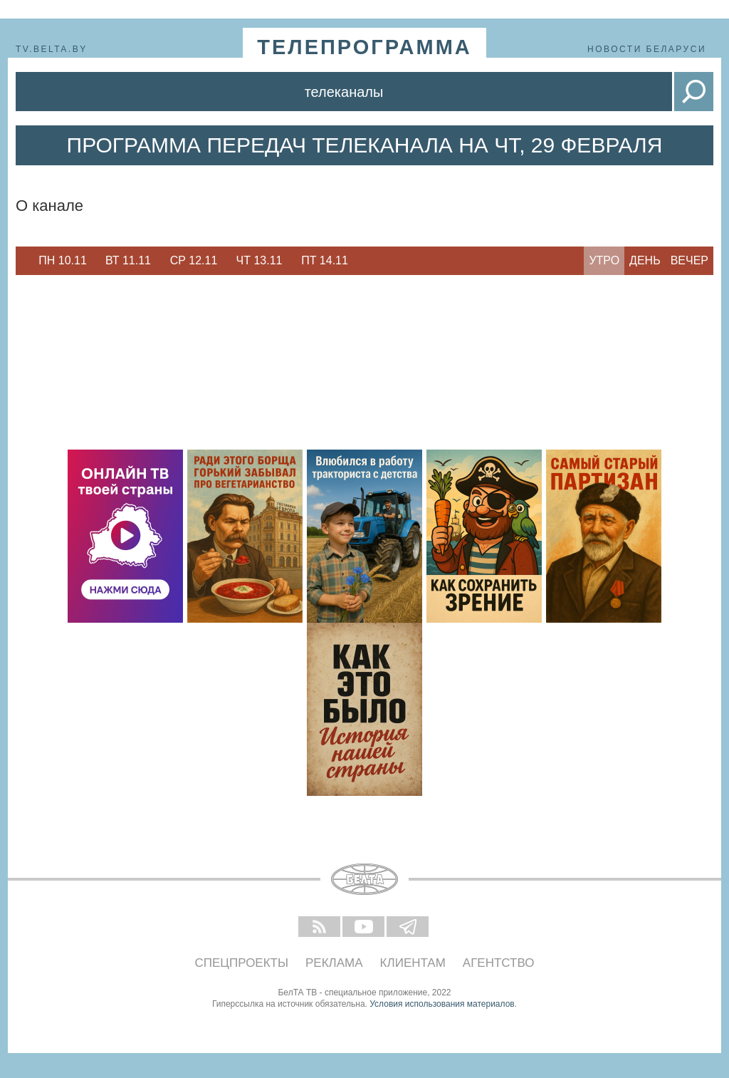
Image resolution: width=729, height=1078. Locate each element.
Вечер (689, 260)
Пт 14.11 (324, 260)
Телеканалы (344, 92)
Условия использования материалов (441, 1004)
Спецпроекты (242, 963)
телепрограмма (364, 47)
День (645, 260)
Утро (604, 260)
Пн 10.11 (62, 260)
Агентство (499, 963)
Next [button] (364, 261)
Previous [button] (23, 261)
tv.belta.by (52, 49)
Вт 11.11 (128, 260)
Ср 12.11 (194, 260)
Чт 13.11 (259, 260)
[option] (62, 261)
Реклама (334, 963)
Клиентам (413, 963)
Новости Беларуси (646, 49)
